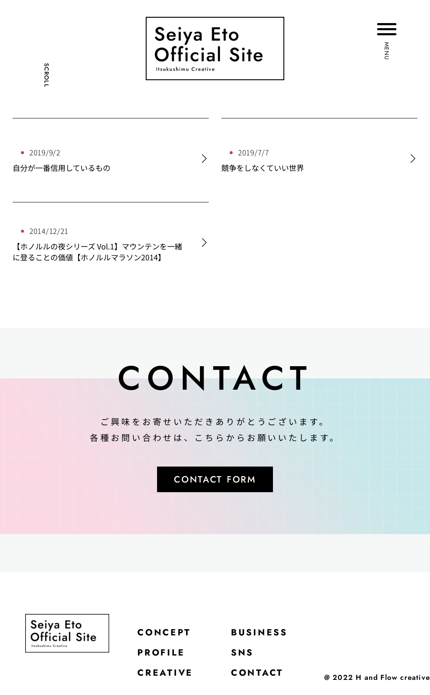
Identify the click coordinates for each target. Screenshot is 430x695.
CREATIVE (165, 676)
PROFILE (162, 655)
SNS (244, 655)
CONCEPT (164, 634)
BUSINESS (261, 634)
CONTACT (259, 676)
